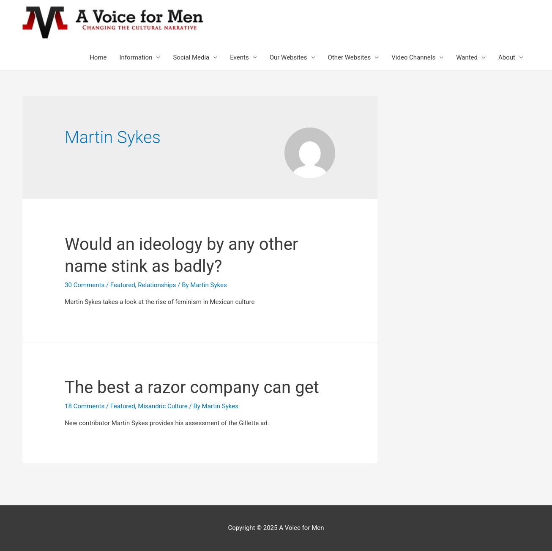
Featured (122, 285)
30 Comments (84, 285)
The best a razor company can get (192, 387)
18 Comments (84, 406)
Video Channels (413, 57)
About (506, 57)
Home (98, 57)
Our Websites (288, 57)
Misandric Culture (162, 406)
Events (239, 57)
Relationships (157, 285)
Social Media (191, 57)
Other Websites (349, 57)
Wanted (467, 57)
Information (136, 57)
